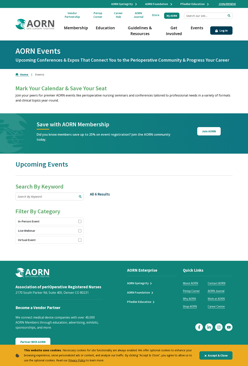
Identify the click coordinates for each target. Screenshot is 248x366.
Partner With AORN (33, 342)
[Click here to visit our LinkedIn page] (209, 327)
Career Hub (118, 15)
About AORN (190, 283)
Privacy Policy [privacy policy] (76, 360)
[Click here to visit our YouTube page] (228, 327)
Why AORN (189, 299)
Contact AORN (216, 283)
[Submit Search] (229, 16)
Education (105, 27)
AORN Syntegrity (124, 4)
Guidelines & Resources (140, 30)
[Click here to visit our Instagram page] (219, 327)
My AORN (172, 15)
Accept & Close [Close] (216, 355)
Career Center (216, 306)
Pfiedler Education (194, 4)
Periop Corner (97, 15)
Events (197, 27)
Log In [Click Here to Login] (221, 30)
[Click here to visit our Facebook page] (199, 327)
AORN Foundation (159, 4)
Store (155, 15)
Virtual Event (27, 240)
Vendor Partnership (72, 15)
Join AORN (209, 131)
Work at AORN (216, 299)
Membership (76, 27)
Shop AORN (190, 306)
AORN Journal (138, 15)
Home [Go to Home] (22, 74)
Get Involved (174, 30)
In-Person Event (29, 221)
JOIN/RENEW (227, 4)
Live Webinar (26, 231)
